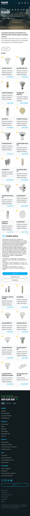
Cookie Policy (19, 255)
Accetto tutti (15, 273)
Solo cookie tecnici (15, 276)
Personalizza (15, 280)
